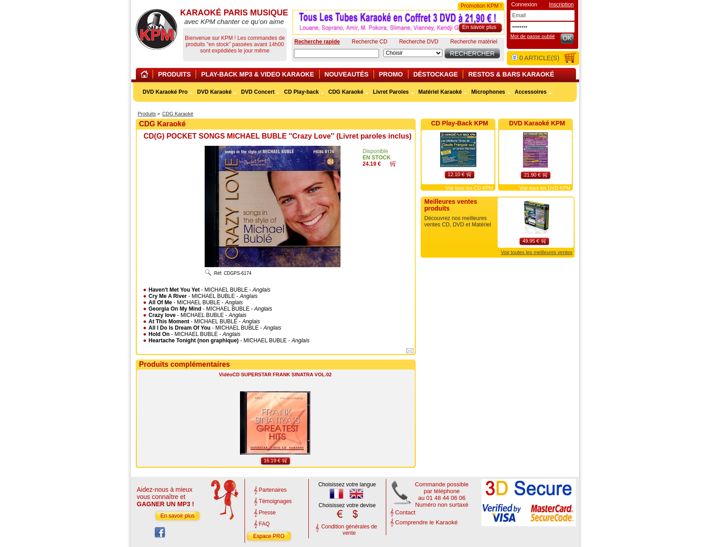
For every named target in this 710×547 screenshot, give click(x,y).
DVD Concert (257, 92)
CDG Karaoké (177, 113)
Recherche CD (370, 41)
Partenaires (273, 490)
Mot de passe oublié (532, 36)
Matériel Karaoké (440, 92)
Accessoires (531, 92)
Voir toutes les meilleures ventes (536, 252)
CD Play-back (301, 92)
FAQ (264, 524)
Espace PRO (268, 536)
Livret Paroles (390, 92)
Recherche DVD (418, 41)
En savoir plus (177, 516)
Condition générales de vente (349, 529)
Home (145, 76)
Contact (405, 512)
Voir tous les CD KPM (469, 188)
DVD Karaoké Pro (165, 92)
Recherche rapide (317, 41)
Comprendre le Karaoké (426, 522)
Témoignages (275, 501)
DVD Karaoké (214, 92)
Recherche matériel (473, 41)
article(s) (535, 58)
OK (566, 38)
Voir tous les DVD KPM (545, 188)
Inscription (561, 4)
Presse (267, 512)
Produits (147, 113)
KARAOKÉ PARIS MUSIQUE (156, 29)
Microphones (488, 92)
